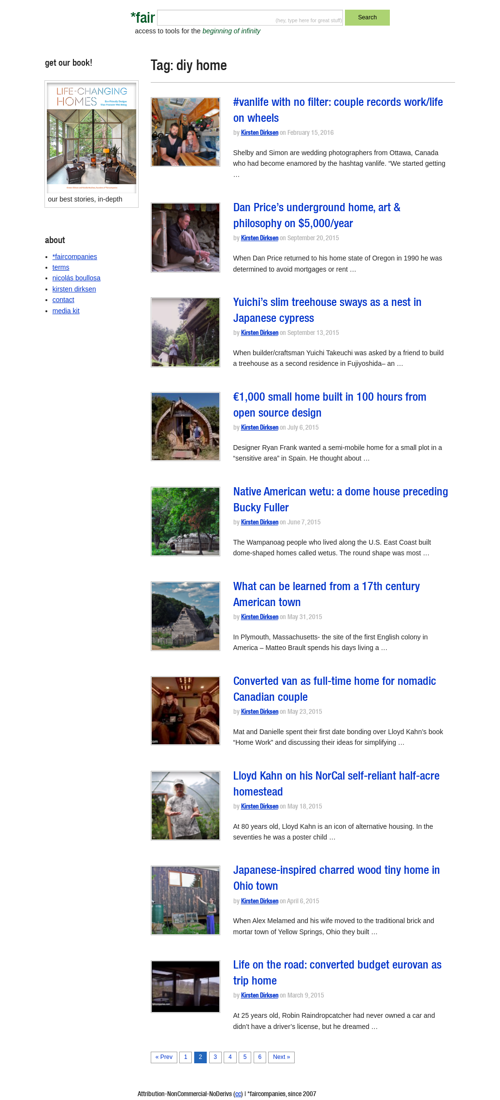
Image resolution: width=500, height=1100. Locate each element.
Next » (281, 1057)
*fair (142, 19)
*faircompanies (75, 257)
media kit (66, 311)
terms (61, 267)
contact (63, 300)
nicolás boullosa (77, 278)
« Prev (164, 1057)
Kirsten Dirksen (259, 133)
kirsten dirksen (74, 289)
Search (367, 17)
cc (238, 1094)
